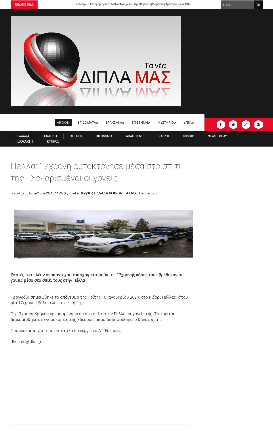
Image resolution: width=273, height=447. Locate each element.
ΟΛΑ (133, 193)
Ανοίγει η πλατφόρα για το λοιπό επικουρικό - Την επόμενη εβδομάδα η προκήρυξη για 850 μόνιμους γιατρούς (146, 4)
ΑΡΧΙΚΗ (63, 122)
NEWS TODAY (217, 136)
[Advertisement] (100, 387)
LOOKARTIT (25, 141)
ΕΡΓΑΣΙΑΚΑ (115, 122)
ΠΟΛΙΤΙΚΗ (50, 136)
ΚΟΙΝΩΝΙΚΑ (119, 193)
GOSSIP (188, 136)
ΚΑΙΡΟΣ (164, 136)
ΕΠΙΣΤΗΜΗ (140, 122)
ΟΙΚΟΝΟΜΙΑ (104, 136)
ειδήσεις (87, 193)
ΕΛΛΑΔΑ (23, 136)
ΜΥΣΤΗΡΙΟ (166, 122)
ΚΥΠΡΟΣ (53, 141)
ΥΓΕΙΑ (188, 122)
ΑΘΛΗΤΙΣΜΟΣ (135, 136)
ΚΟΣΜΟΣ (76, 136)
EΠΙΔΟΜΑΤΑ (87, 122)
